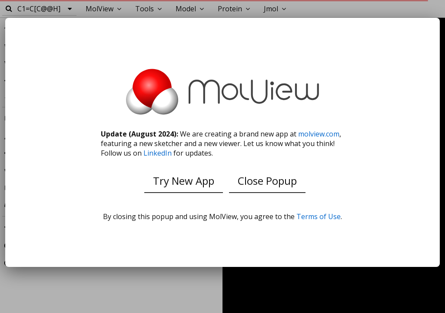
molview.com (318, 134)
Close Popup (267, 180)
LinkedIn (157, 153)
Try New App (183, 180)
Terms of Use (318, 216)
